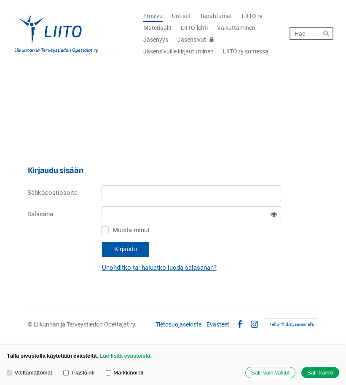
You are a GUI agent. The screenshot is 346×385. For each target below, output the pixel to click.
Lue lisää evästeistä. (125, 356)
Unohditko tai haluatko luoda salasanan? (159, 267)
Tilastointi (78, 372)
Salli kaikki (320, 372)
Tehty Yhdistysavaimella (291, 324)
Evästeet (218, 324)
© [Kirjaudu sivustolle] (31, 324)
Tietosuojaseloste (178, 324)
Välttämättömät (29, 372)
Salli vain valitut (270, 372)
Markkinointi (124, 372)
